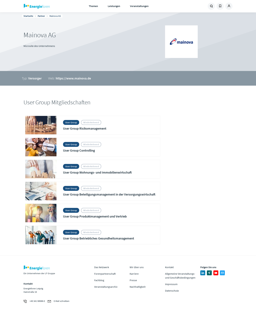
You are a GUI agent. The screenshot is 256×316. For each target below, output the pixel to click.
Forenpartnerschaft (105, 273)
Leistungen (114, 6)
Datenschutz (172, 290)
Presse (133, 280)
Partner (41, 15)
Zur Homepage (47, 6)
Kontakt (169, 267)
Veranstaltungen (139, 6)
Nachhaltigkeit (137, 286)
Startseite (28, 15)
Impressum (171, 284)
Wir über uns (137, 267)
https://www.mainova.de (73, 78)
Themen (93, 6)
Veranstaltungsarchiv (105, 286)
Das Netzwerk (101, 267)
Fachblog (99, 280)
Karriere (134, 273)
